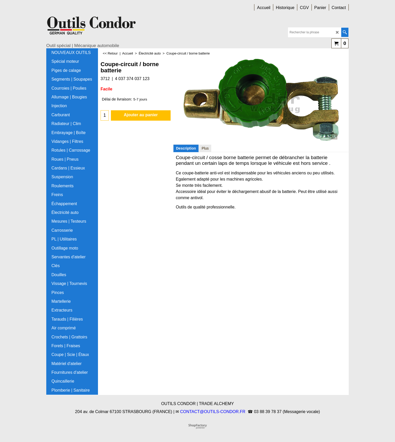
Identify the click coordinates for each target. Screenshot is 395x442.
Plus (205, 148)
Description (186, 148)
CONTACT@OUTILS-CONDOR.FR (212, 411)
